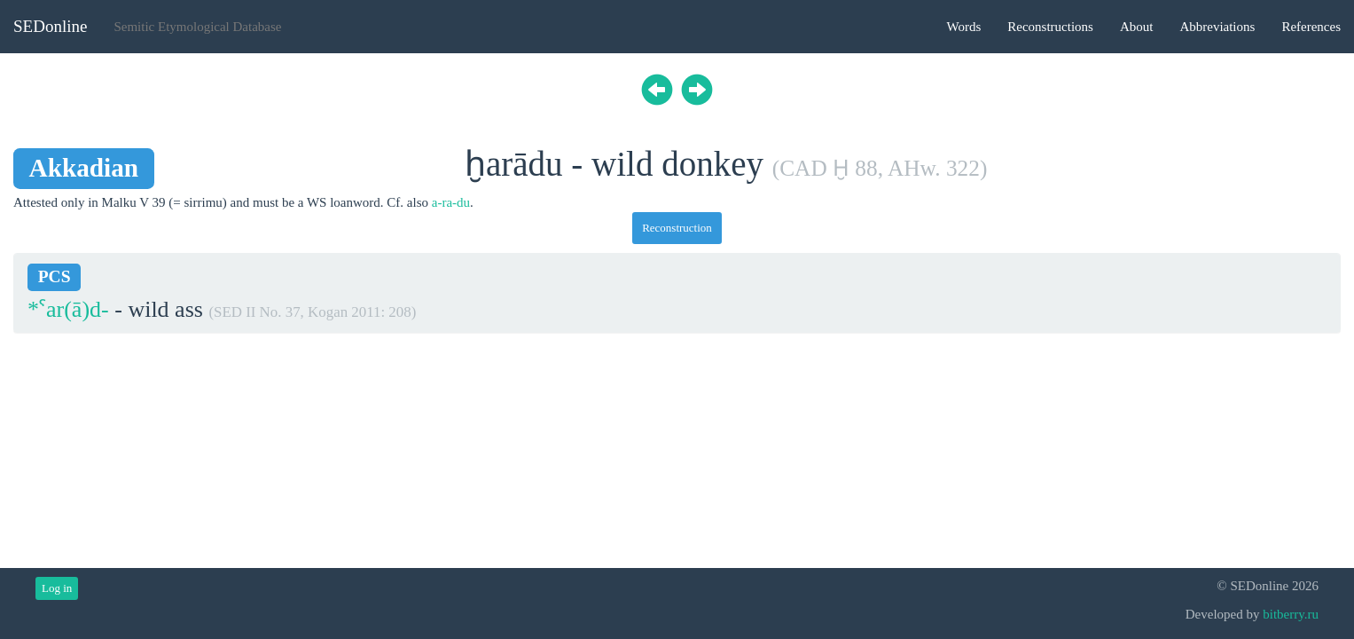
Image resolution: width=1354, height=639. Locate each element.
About (1137, 27)
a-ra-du (451, 202)
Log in (57, 588)
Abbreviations (1217, 27)
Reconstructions (1050, 27)
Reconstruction (677, 227)
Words (963, 27)
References (1311, 27)
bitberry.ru (1291, 614)
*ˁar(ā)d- (68, 309)
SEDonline (50, 26)
